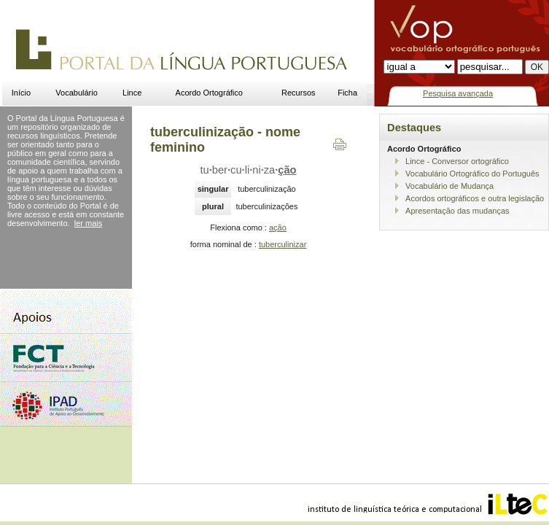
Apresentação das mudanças (457, 210)
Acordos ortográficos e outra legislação (474, 198)
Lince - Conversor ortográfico (457, 161)
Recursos (298, 92)
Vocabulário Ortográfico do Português (472, 173)
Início (21, 92)
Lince (131, 92)
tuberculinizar (282, 244)
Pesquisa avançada (458, 93)
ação (278, 227)
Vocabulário (76, 92)
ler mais (88, 223)
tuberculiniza (248, 170)
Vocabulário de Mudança (449, 186)
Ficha (347, 92)
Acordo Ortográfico (209, 92)
